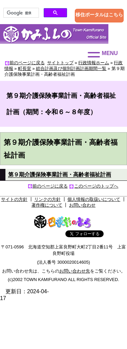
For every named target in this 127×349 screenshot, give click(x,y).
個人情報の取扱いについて (93, 199)
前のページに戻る (27, 62)
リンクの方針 (47, 199)
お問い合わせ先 (74, 271)
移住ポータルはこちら (99, 14)
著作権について (46, 205)
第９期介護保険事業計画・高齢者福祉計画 (59, 174)
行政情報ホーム (93, 62)
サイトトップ (60, 62)
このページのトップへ (96, 186)
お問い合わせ (82, 205)
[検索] (20, 13)
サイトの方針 (14, 199)
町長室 (24, 68)
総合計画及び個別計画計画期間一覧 (71, 68)
